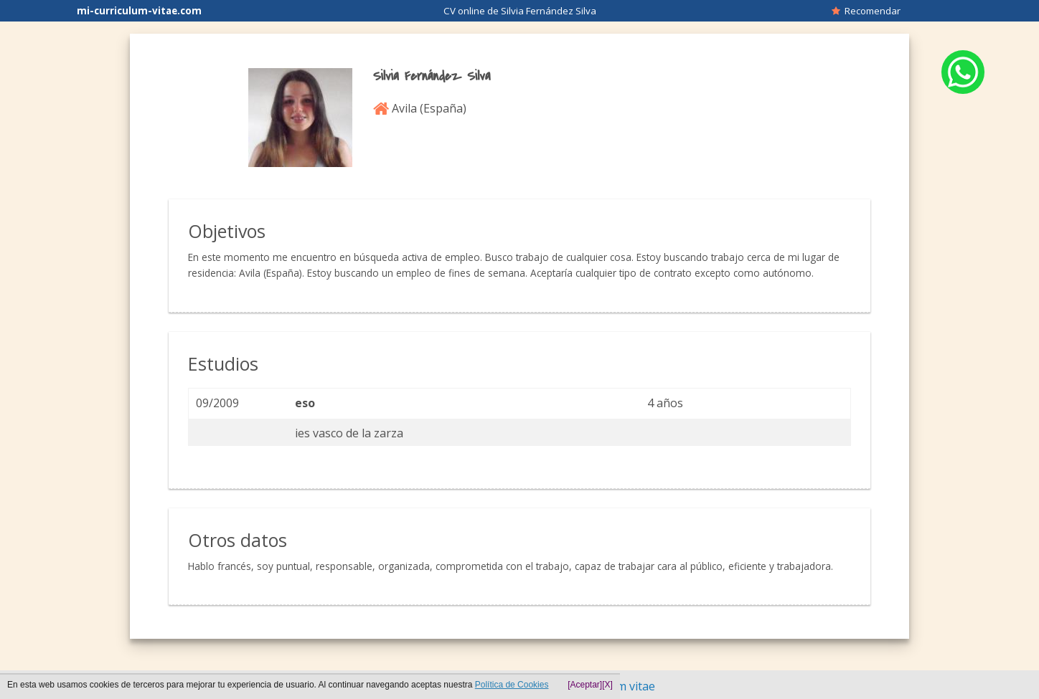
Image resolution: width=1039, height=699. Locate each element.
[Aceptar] (585, 685)
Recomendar (866, 10)
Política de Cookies (512, 685)
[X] (607, 685)
